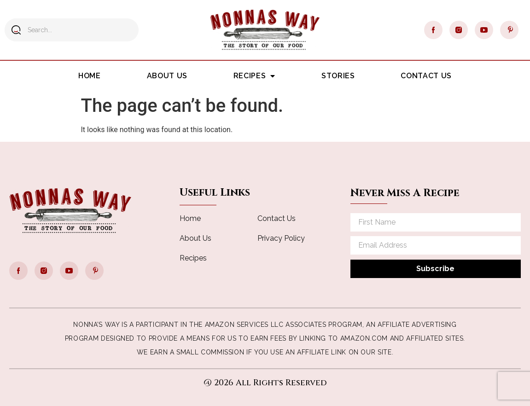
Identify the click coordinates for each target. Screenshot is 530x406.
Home (89, 75)
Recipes (254, 76)
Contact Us (426, 75)
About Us (167, 75)
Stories (338, 75)
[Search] (16, 29)
